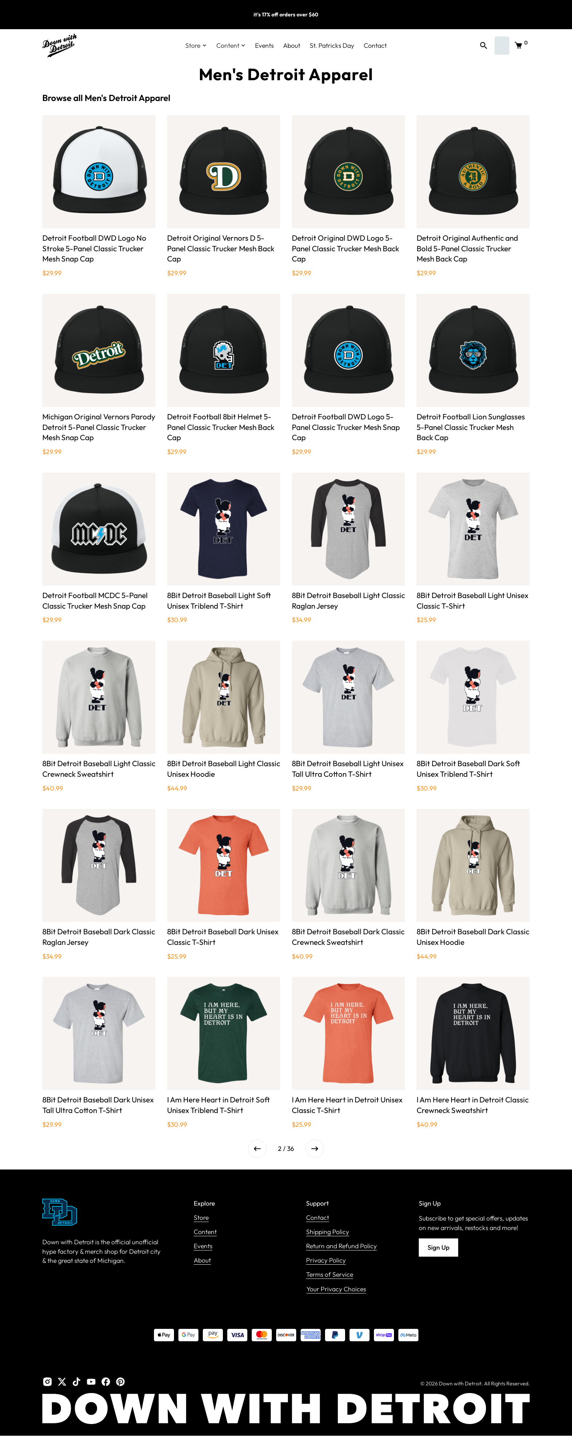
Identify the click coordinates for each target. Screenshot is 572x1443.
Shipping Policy (327, 1232)
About (291, 45)
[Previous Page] (257, 1149)
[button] (196, 45)
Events (264, 45)
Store (201, 1218)
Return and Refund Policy (341, 1246)
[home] (59, 46)
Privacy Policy (326, 1260)
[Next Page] (315, 1149)
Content (205, 1232)
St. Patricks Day (332, 45)
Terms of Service (329, 1275)
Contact (375, 45)
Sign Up (438, 1247)
